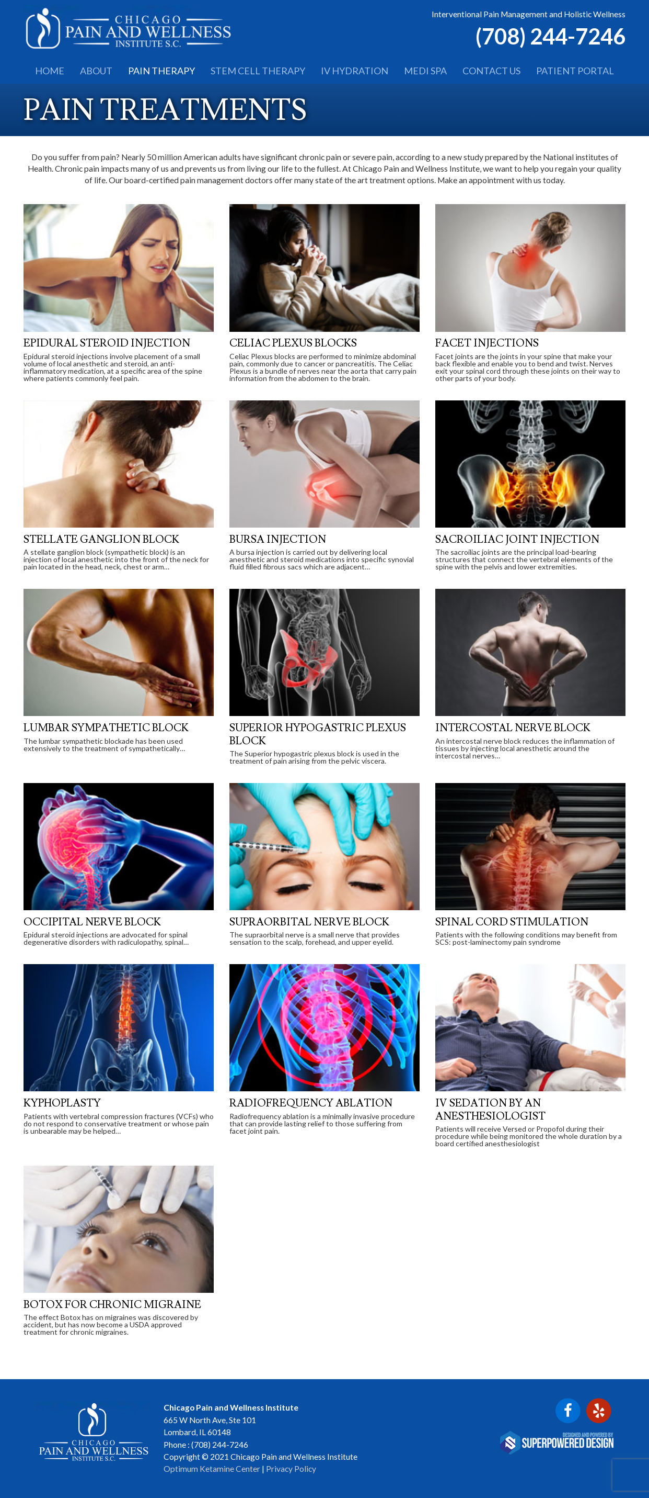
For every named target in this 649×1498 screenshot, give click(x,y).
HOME (49, 70)
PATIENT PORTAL (575, 70)
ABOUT (96, 70)
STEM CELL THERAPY (258, 70)
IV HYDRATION (354, 70)
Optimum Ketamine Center (212, 1468)
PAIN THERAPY (161, 70)
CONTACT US (491, 70)
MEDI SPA (425, 70)
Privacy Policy (291, 1468)
